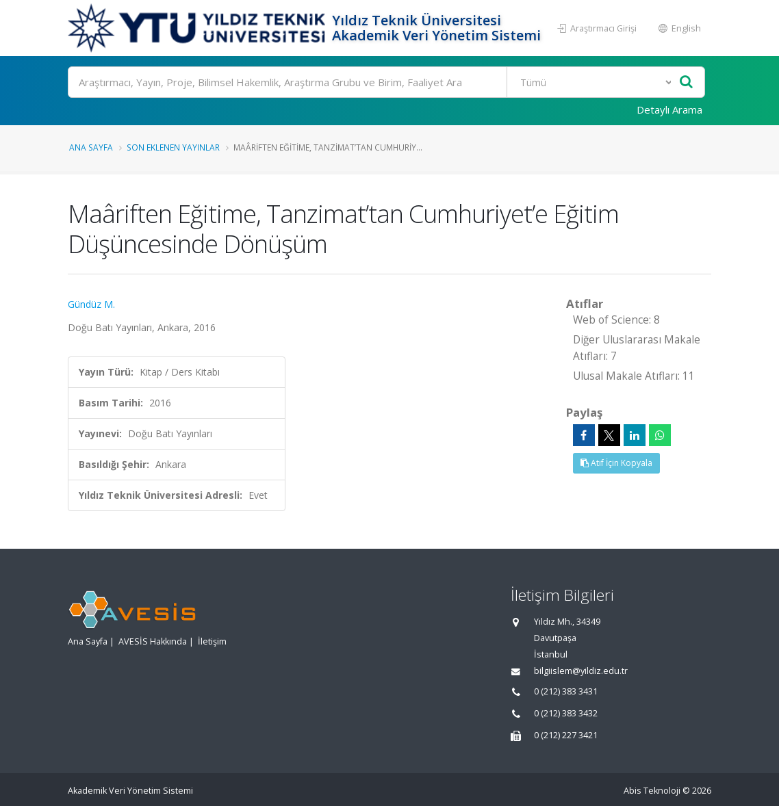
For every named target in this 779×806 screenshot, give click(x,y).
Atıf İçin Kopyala (616, 463)
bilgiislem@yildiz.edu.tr (581, 671)
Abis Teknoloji (652, 790)
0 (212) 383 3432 (566, 713)
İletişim (212, 641)
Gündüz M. (91, 304)
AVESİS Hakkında (152, 641)
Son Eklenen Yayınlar (173, 147)
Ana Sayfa (91, 147)
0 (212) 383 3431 (566, 691)
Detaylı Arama (669, 109)
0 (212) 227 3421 (566, 735)
